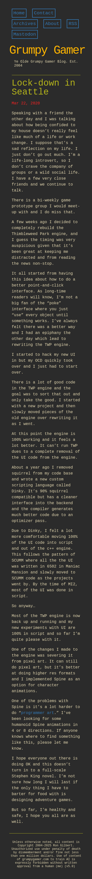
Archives (24, 23)
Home (19, 13)
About (52, 23)
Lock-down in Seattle (43, 87)
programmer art (37, 713)
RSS (72, 23)
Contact (44, 13)
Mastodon (24, 34)
